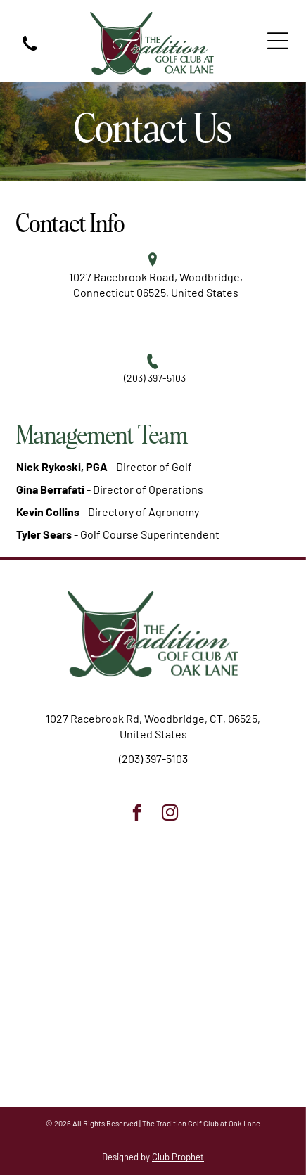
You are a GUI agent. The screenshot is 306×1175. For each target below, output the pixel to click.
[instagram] (170, 814)
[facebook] (137, 814)
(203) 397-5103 (155, 378)
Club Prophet (178, 1156)
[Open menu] (277, 40)
